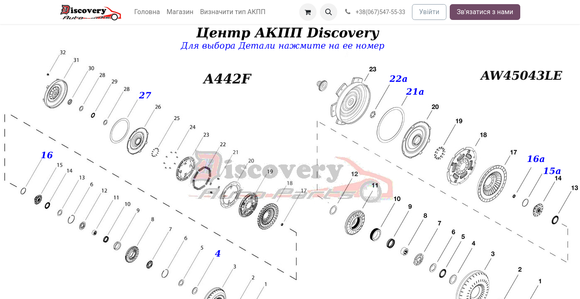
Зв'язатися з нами (485, 12)
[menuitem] (147, 12)
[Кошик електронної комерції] (308, 12)
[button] (328, 12)
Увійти (429, 12)
